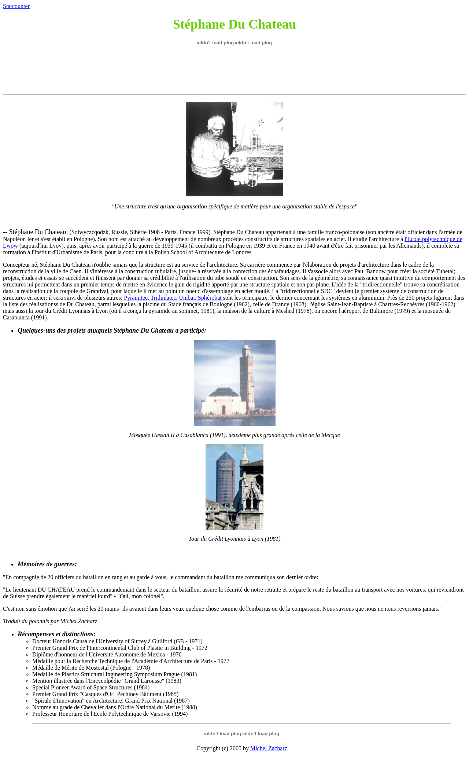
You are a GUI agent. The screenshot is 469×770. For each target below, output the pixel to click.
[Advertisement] (233, 70)
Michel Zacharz (268, 748)
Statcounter (16, 6)
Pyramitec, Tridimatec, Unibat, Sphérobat (173, 298)
